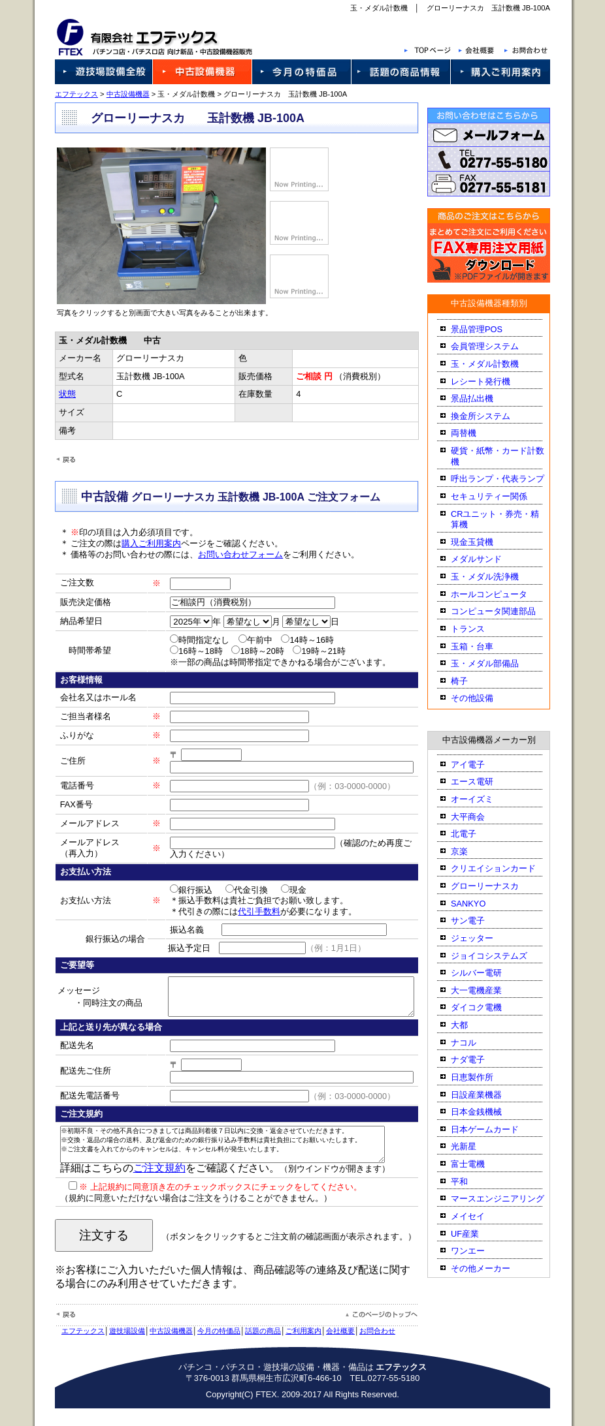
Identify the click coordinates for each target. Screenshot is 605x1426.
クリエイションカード (504, 868)
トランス (479, 629)
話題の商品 (252, 1348)
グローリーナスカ (496, 886)
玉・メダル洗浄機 (496, 576)
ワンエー (479, 1251)
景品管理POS (488, 329)
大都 (470, 1025)
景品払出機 (483, 398)
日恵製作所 (483, 1077)
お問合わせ (366, 1348)
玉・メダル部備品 (496, 663)
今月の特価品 (207, 1348)
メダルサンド (487, 559)
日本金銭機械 (487, 1112)
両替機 (474, 433)
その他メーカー (491, 1268)
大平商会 (479, 817)
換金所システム (491, 416)
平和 (470, 1181)
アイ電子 (479, 764)
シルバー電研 (487, 973)
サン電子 (479, 920)
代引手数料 (243, 911)
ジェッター (483, 938)
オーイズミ (483, 799)
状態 (60, 394)
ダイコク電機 (487, 1007)
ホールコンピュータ (500, 594)
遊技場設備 (116, 1348)
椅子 (470, 681)
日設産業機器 (487, 1095)
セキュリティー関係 (500, 496)
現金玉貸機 (483, 542)
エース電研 (483, 781)
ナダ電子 (479, 1059)
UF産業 (476, 1234)
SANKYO (479, 903)
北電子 (474, 834)
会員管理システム (496, 346)
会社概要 (329, 1348)
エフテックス (65, 94)
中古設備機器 (116, 94)
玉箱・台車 (483, 646)
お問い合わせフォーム (229, 554)
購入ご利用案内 (140, 543)
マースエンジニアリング (508, 1198)
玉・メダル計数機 (496, 364)
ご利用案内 (292, 1348)
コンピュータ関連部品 (504, 611)
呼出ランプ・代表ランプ (508, 479)
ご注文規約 (148, 1185)
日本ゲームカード (496, 1129)
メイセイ (479, 1216)
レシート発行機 (491, 381)
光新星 (474, 1146)
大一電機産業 (487, 990)
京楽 (470, 851)
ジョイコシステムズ (500, 956)
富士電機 (479, 1164)
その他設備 (483, 698)
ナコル (474, 1042)
